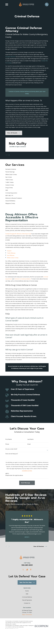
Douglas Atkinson (10, 56)
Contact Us (27, 603)
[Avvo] (27, 569)
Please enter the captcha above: (14, 475)
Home (27, 591)
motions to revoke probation (23, 279)
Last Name (30, 439)
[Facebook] (31, 569)
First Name (8, 439)
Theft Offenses (11, 253)
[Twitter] (23, 569)
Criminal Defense (27, 597)
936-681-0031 (27, 565)
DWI (27, 594)
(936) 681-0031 (17, 63)
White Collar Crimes (12, 258)
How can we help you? (11, 453)
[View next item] (9, 155)
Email (29, 444)
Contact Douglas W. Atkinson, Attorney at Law (18, 234)
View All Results (13, 133)
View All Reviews (40, 546)
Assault (9, 251)
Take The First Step (27, 582)
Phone (7, 444)
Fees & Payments (27, 600)
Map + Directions (27, 614)
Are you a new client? (11, 449)
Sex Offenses (10, 255)
